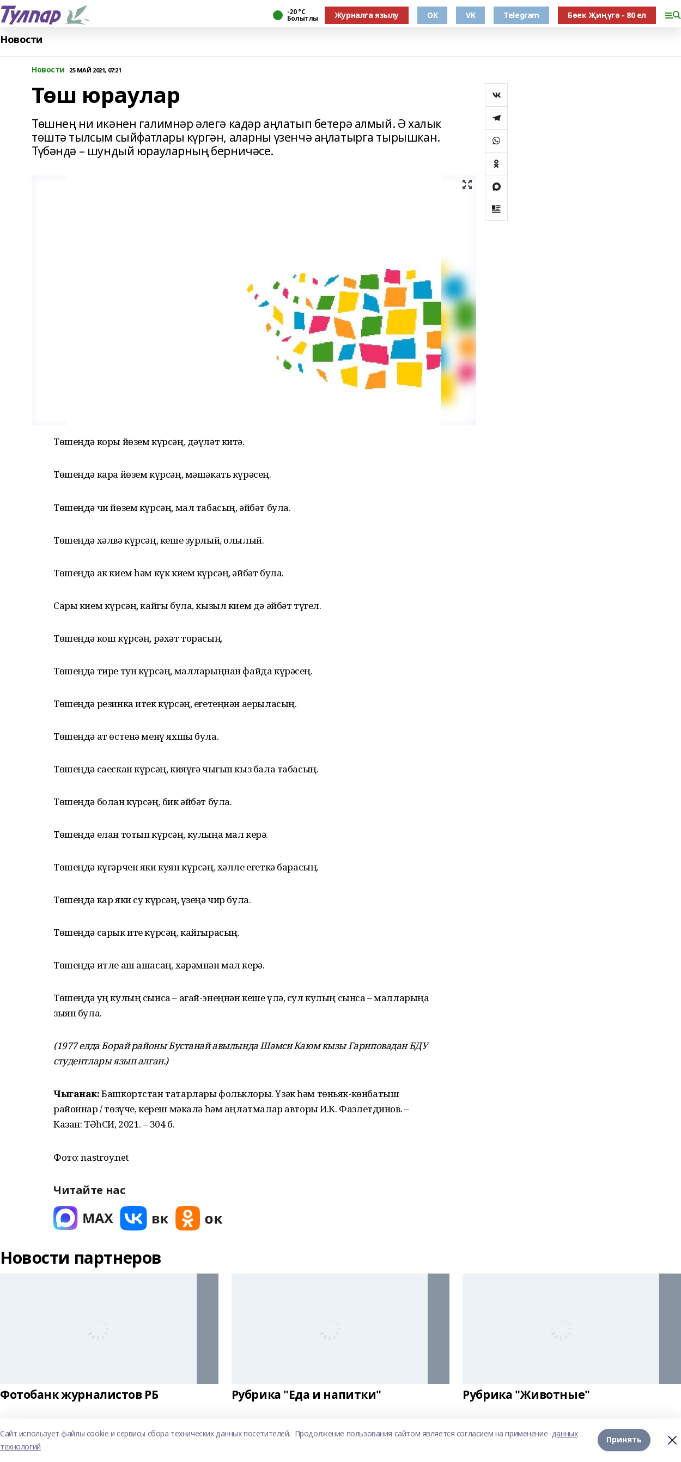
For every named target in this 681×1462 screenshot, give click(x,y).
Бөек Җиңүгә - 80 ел (607, 15)
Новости (21, 39)
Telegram (521, 15)
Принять (624, 1440)
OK (432, 15)
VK (470, 15)
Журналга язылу (367, 15)
